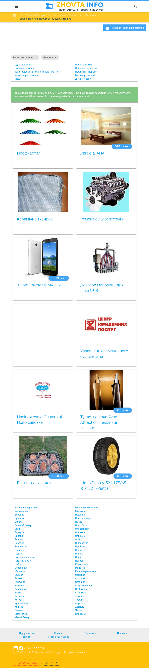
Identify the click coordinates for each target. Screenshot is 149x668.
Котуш (18, 599)
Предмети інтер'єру (85, 71)
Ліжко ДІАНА (92, 153)
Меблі (18, 78)
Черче (78, 610)
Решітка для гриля (34, 483)
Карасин (19, 585)
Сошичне (80, 578)
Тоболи (79, 599)
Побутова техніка (24, 68)
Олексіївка (81, 525)
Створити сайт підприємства (124, 28)
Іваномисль (21, 511)
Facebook (21, 648)
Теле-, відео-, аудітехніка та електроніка (37, 71)
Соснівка (80, 575)
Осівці (78, 539)
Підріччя (80, 546)
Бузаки (18, 521)
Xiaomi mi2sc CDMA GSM (40, 285)
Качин (18, 592)
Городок (19, 550)
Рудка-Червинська (85, 571)
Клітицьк (20, 596)
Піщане (79, 553)
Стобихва (80, 592)
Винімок (19, 539)
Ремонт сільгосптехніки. (103, 219)
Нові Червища (83, 518)
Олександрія (82, 528)
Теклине (79, 596)
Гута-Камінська (23, 560)
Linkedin (16, 648)
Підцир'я (80, 550)
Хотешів (79, 606)
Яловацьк (80, 614)
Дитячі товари (83, 78)
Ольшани (80, 536)
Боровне (19, 514)
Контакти (50, 662)
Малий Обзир (22, 617)
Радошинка (81, 564)
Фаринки (80, 603)
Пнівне (79, 557)
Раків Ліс (80, 567)
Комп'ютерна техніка (26, 75)
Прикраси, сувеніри (86, 68)
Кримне (19, 606)
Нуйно (78, 521)
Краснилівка (22, 603)
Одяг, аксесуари (23, 64)
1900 (58, 476)
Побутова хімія (83, 64)
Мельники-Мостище (86, 507)
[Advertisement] (74, 44)
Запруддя (20, 582)
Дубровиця (21, 567)
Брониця (19, 518)
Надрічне (80, 514)
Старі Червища (83, 585)
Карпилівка (21, 589)
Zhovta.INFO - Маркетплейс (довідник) (42, 652)
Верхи (18, 528)
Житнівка (50, 57)
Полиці (79, 560)
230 (123, 410)
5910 (122, 146)
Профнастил (28, 153)
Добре (18, 564)
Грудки (18, 553)
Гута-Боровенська (25, 557)
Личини (19, 610)
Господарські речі (85, 75)
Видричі (19, 536)
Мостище (80, 511)
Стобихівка (81, 589)
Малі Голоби (21, 614)
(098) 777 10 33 (36, 648)
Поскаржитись (27, 662)
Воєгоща (19, 543)
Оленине (80, 532)
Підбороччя (81, 543)
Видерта (19, 532)
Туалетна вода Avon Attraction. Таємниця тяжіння (99, 422)
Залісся (19, 575)
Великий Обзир (23, 525)
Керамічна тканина (35, 219)
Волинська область (25, 57)
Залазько (20, 578)
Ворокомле (21, 546)
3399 (58, 278)
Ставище (80, 582)
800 (123, 476)
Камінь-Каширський (26, 507)
